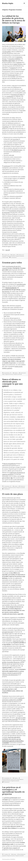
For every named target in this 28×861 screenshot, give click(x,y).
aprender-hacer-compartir (11, 848)
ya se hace (16, 139)
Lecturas (16, 486)
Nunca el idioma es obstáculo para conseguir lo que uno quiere (12, 382)
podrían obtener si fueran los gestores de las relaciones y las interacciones (13, 672)
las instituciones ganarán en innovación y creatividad (13, 740)
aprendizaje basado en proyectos (11, 805)
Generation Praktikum (14, 58)
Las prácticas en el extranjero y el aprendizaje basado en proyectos (13, 790)
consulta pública (6, 51)
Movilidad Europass (17, 150)
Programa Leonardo (19, 256)
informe (19, 62)
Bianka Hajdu (7, 3)
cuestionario (10, 96)
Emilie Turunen (18, 64)
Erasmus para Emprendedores (17, 779)
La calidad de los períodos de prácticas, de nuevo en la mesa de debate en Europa (13, 19)
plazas (7, 839)
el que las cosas (18, 641)
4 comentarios (6, 782)
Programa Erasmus (11, 256)
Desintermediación (6, 779)
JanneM (8, 250)
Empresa (14, 254)
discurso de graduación (10, 463)
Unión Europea (5, 257)
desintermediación (11, 288)
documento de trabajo (17, 94)
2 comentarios (14, 257)
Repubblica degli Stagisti (8, 60)
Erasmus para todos (13, 75)
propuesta (13, 67)
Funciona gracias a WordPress (8, 859)
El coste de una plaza (12, 494)
